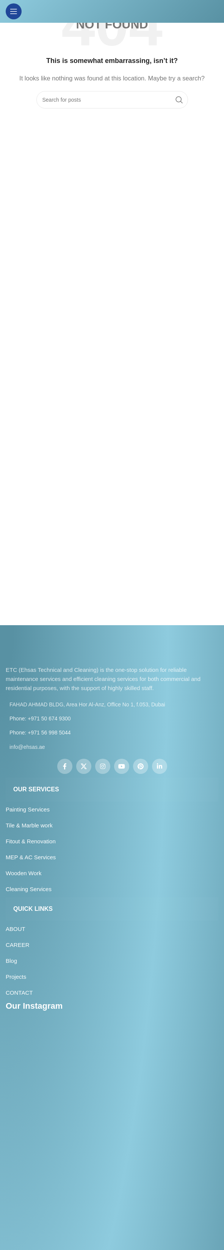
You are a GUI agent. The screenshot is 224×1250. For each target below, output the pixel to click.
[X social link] (83, 766)
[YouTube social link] (121, 766)
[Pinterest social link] (140, 766)
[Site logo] (112, 11)
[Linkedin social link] (159, 766)
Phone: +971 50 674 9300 (40, 718)
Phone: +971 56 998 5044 (40, 733)
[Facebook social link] (64, 766)
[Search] (112, 99)
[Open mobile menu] (13, 11)
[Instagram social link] (102, 766)
